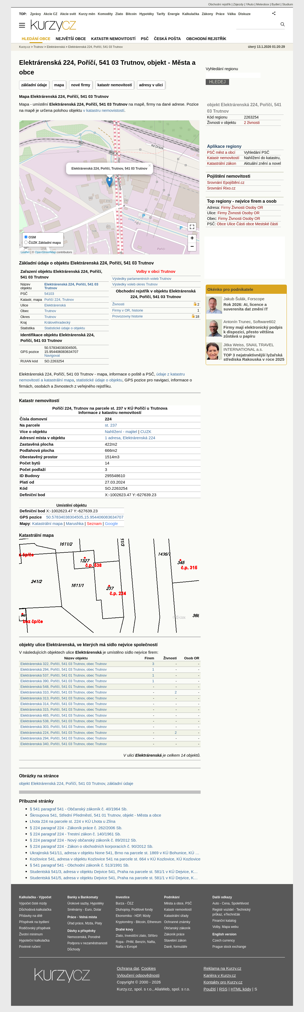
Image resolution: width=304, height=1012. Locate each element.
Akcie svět (68, 14)
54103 (49, 294)
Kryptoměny (124, 922)
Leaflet (25, 252)
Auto (215, 903)
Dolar (97, 909)
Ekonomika (124, 916)
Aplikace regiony (224, 146)
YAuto (250, 4)
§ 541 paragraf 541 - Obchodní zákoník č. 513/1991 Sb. (79, 865)
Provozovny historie (127, 316)
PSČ (145, 39)
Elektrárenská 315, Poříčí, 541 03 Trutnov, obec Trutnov (63, 709)
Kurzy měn (87, 14)
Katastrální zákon (221, 163)
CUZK (145, 431)
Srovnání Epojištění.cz (225, 182)
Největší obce (71, 39)
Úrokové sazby (77, 903)
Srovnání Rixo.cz (221, 188)
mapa (59, 85)
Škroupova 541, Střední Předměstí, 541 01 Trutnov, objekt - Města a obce (95, 815)
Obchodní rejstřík (219, 4)
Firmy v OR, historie (127, 310)
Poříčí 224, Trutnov (59, 300)
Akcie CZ (50, 14)
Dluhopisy (123, 909)
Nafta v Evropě (126, 947)
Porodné (94, 937)
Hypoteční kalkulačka (34, 940)
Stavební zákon (175, 940)
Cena (226, 903)
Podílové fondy (142, 909)
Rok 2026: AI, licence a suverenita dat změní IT (245, 306)
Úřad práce (75, 923)
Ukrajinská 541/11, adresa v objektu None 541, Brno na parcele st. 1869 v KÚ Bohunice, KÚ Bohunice (115, 852)
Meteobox (262, 4)
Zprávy (35, 14)
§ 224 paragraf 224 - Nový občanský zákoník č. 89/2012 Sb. (83, 840)
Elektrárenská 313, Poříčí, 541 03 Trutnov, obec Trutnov (63, 698)
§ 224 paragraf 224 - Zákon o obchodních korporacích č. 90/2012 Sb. (91, 846)
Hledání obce (36, 39)
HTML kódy (241, 989)
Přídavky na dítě (30, 916)
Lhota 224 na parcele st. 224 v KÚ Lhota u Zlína (72, 821)
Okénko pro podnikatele (230, 289)
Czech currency (223, 940)
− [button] (192, 247)
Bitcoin (131, 14)
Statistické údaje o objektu (64, 328)
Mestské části (266, 224)
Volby (216, 927)
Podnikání (171, 897)
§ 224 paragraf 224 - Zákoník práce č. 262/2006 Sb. (76, 827)
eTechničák (232, 914)
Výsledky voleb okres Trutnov (135, 284)
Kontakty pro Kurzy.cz (223, 982)
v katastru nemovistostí (103, 110)
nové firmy (80, 85)
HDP (138, 916)
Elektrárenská (55, 305)
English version (224, 934)
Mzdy (147, 916)
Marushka (75, 523)
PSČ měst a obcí (221, 152)
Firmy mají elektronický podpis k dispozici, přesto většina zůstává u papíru (253, 331)
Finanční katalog (224, 920)
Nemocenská (76, 937)
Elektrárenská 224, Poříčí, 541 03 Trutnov (95, 46)
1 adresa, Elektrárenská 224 (130, 437)
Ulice (231, 224)
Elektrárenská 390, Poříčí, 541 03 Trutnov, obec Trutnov (63, 681)
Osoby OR (254, 207)
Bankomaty (89, 897)
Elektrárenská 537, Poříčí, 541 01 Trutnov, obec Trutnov (63, 675)
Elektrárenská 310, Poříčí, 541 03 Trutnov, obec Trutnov (63, 692)
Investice (122, 897)
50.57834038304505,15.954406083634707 (85, 517)
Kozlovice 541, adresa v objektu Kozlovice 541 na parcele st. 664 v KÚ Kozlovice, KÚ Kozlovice (115, 859)
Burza (120, 903)
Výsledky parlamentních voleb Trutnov (141, 279)
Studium (287, 4)
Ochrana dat (128, 968)
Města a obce (173, 903)
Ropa (120, 942)
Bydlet (276, 4)
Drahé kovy (124, 929)
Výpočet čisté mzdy (33, 903)
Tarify (161, 14)
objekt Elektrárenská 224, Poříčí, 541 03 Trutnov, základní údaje (76, 783)
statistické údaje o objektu (99, 380)
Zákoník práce (174, 934)
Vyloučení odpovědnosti (138, 975)
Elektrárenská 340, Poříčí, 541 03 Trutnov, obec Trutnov (63, 744)
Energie (174, 14)
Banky (72, 897)
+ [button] (192, 239)
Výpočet (45, 897)
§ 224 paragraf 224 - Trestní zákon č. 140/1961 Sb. (75, 834)
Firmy (225, 207)
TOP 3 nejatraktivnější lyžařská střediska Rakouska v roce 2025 (253, 357)
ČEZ (130, 903)
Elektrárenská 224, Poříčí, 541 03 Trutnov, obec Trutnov (63, 733)
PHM (129, 942)
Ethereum (154, 922)
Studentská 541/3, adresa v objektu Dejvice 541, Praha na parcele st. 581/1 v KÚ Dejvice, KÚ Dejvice (115, 871)
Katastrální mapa (47, 523)
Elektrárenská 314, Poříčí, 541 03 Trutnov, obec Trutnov (63, 704)
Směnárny (74, 909)
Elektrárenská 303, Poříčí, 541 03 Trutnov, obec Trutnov (63, 727)
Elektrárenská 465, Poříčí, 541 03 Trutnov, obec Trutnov (63, 715)
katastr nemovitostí (114, 85)
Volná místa (88, 917)
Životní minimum (31, 934)
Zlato (119, 14)
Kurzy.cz (24, 46)
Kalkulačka (190, 14)
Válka (231, 14)
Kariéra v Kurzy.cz (220, 975)
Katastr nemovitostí (223, 158)
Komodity (105, 14)
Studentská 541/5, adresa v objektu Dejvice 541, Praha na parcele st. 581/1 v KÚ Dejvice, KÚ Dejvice (115, 877)
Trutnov (50, 311)
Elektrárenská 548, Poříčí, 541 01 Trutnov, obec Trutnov (63, 687)
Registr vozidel (223, 909)
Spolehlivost (240, 903)
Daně (168, 947)
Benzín (140, 942)
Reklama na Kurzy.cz (222, 968)
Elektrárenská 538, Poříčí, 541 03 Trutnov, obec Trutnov (63, 721)
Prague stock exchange (229, 947)
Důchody (73, 949)
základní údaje (34, 85)
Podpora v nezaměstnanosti (87, 943)
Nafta (151, 942)
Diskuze (244, 14)
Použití (210, 989)
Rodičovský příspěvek (34, 928)
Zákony (207, 14)
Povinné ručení (30, 947)
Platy (98, 923)
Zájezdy (238, 4)
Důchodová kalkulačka (35, 909)
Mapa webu (230, 927)
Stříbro (152, 936)
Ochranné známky (177, 922)
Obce (221, 224)
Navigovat (52, 355)
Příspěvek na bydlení (34, 922)
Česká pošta (167, 39)
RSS (223, 989)
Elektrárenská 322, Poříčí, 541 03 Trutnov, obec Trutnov (63, 664)
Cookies (148, 968)
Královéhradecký (57, 322)
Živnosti (118, 304)
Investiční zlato (135, 936)
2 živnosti (251, 122)
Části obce (245, 224)
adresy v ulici (151, 85)
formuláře (180, 947)
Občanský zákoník (177, 928)
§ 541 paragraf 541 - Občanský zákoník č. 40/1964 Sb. (79, 809)
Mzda (89, 923)
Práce (220, 14)
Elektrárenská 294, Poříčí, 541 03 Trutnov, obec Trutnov (63, 669)
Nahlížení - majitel (121, 431)
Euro (88, 909)
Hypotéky (146, 14)
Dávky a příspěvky (81, 931)
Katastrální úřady (176, 916)
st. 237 (111, 425)
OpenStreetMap (45, 252)
